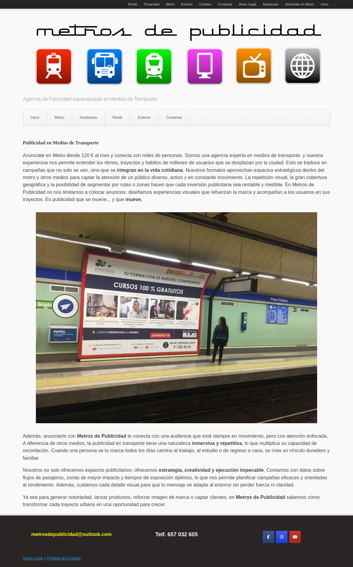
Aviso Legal (247, 4)
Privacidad (151, 4)
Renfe (132, 4)
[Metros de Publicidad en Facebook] (268, 537)
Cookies (205, 4)
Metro (170, 4)
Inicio (325, 4)
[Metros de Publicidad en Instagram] (282, 537)
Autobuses (271, 4)
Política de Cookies (63, 558)
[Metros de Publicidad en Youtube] (295, 537)
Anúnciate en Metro (299, 4)
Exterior (187, 4)
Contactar (225, 4)
